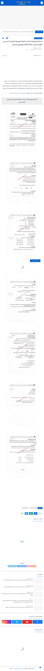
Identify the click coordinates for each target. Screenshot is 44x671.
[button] (35, 513)
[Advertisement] (22, 17)
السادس (11, 93)
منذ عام (30, 599)
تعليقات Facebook (22, 566)
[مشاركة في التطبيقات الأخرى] (22, 513)
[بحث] (2, 3)
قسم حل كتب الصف (19, 93)
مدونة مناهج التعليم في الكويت (16, 668)
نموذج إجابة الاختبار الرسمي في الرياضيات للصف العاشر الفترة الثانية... (18, 31)
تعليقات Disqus (12, 566)
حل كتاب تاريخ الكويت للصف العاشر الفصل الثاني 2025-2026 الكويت (18, 580)
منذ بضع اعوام (29, 592)
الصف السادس (38, 38)
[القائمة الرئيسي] (42, 3)
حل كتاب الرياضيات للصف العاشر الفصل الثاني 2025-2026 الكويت (18, 587)
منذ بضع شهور (29, 578)
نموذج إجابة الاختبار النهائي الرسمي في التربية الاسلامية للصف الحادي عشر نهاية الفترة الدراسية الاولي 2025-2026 (18, 601)
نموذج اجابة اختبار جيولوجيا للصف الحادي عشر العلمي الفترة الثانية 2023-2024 (17, 594)
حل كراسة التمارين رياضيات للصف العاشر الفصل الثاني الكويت (19, 607)
